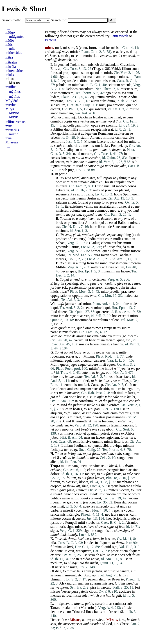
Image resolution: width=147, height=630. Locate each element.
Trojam (75, 64)
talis (80, 571)
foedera (107, 421)
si (129, 206)
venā (63, 458)
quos (112, 247)
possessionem (60, 158)
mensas (55, 595)
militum (84, 129)
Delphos (71, 89)
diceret (55, 109)
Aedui (132, 97)
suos (95, 389)
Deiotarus (85, 117)
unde (129, 356)
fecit (53, 449)
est (58, 227)
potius (64, 417)
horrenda (125, 486)
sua (126, 239)
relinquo (109, 287)
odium (119, 267)
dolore (55, 474)
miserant (56, 101)
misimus (62, 231)
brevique (116, 445)
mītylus (10, 105)
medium (56, 563)
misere (136, 251)
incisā (54, 458)
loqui (54, 308)
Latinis (74, 247)
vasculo (105, 587)
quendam (96, 73)
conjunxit (95, 445)
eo (111, 222)
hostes (77, 409)
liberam (55, 502)
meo (113, 210)
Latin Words (119, 36)
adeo (86, 506)
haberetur (62, 190)
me (111, 117)
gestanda (62, 247)
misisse (80, 526)
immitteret (83, 421)
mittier (75, 52)
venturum (87, 121)
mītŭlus (10, 87)
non (53, 506)
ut (55, 93)
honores (127, 425)
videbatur (92, 522)
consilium (86, 401)
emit (118, 454)
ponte (59, 551)
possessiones (115, 417)
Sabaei (61, 243)
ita (66, 206)
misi (91, 64)
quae (105, 251)
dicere (62, 312)
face (127, 376)
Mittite (61, 267)
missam (107, 271)
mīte (12, 48)
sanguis (113, 470)
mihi (70, 182)
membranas (125, 482)
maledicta (131, 295)
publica (55, 498)
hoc (134, 105)
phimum (56, 579)
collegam (74, 125)
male (133, 304)
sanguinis (102, 531)
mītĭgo (10, 32)
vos (60, 433)
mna (8, 138)
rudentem (57, 356)
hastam (110, 539)
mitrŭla (10, 66)
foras (54, 73)
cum (84, 64)
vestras (100, 417)
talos (122, 575)
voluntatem (78, 210)
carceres (99, 360)
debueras (78, 518)
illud (53, 312)
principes (111, 190)
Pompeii (71, 522)
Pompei (116, 145)
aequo (82, 364)
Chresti (108, 182)
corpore (55, 486)
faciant (116, 425)
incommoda (83, 320)
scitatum (114, 85)
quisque (113, 571)
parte (103, 336)
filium (126, 68)
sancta (54, 514)
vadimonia (81, 182)
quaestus (106, 344)
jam (68, 304)
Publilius (56, 129)
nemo (66, 498)
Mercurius (88, 608)
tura (132, 239)
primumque (110, 77)
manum (83, 583)
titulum (122, 393)
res (93, 506)
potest (104, 433)
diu (124, 502)
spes (73, 271)
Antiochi (91, 222)
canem (124, 571)
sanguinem (131, 454)
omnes (90, 328)
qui (128, 105)
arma (98, 583)
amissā (81, 336)
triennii (118, 344)
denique (56, 612)
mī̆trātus (11, 62)
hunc (93, 227)
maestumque (118, 263)
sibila (137, 486)
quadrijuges (68, 364)
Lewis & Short (24, 9)
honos (131, 186)
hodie (118, 194)
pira (93, 587)
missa (122, 93)
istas (133, 287)
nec (135, 385)
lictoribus (121, 441)
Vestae (65, 591)
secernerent (64, 194)
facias (105, 145)
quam (76, 77)
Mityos (14, 113)
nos (110, 376)
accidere (125, 591)
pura (74, 591)
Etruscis (87, 194)
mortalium (100, 320)
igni (114, 547)
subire (126, 328)
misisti (116, 48)
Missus (14, 83)
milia (74, 129)
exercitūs (114, 336)
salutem (61, 202)
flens (117, 502)
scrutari (77, 304)
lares (131, 393)
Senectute (120, 227)
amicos (72, 389)
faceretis (125, 413)
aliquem (73, 150)
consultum (86, 89)
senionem (57, 575)
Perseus (50, 40)
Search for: (59, 20)
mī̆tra (9, 57)
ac (103, 267)
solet (85, 595)
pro (109, 105)
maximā (93, 336)
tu (127, 287)
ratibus (125, 251)
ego (108, 93)
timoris (61, 526)
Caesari (122, 97)
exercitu (112, 125)
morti (84, 150)
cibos (93, 591)
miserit (68, 510)
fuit (112, 506)
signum (89, 531)
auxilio (110, 97)
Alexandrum (68, 583)
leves (65, 271)
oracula (126, 85)
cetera (89, 308)
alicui (95, 101)
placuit (124, 190)
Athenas (96, 137)
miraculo (102, 506)
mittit (108, 73)
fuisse (121, 206)
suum (136, 68)
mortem (86, 154)
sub (134, 162)
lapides (89, 543)
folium (71, 478)
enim (82, 198)
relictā (118, 612)
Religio (73, 514)
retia (66, 567)
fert (137, 587)
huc (114, 93)
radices (90, 474)
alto (103, 555)
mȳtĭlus (14, 96)
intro (108, 368)
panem (93, 579)
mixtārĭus (12, 130)
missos (84, 344)
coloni (60, 255)
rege (73, 316)
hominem (66, 113)
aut (133, 571)
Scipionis (120, 518)
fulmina (56, 547)
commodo (102, 210)
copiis (68, 121)
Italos (98, 612)
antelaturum (107, 206)
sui (52, 526)
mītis (9, 44)
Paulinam (80, 445)
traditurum (121, 133)
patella (83, 591)
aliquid (106, 547)
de (74, 81)
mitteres (62, 186)
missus (126, 89)
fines (89, 612)
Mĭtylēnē (11, 101)
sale (116, 397)
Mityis (13, 117)
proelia (114, 291)
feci (86, 385)
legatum (91, 133)
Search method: (13, 20)
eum (98, 81)
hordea (96, 251)
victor (67, 612)
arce (58, 555)
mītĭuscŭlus (13, 52)
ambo (54, 113)
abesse (115, 433)
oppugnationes (60, 295)
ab (78, 194)
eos (52, 417)
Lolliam (67, 445)
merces (61, 259)
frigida (121, 247)
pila (53, 543)
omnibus (56, 121)
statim (85, 137)
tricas (63, 291)
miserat (107, 129)
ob (97, 64)
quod (62, 328)
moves (124, 514)
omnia (54, 299)
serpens (113, 486)
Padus (94, 243)
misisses (62, 210)
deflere (114, 320)
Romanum (105, 133)
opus (94, 125)
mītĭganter (16, 36)
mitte (125, 304)
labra (114, 514)
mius (8, 126)
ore (62, 522)
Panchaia (124, 255)
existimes (76, 206)
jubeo (54, 437)
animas (119, 603)
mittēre (108, 612)
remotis (78, 441)
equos (111, 364)
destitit (104, 389)
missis (108, 441)
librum (103, 227)
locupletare (58, 389)
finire (110, 267)
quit (90, 352)
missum (94, 145)
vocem (124, 490)
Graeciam (127, 64)
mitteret (75, 417)
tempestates (112, 328)
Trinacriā (78, 612)
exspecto (62, 198)
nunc (76, 360)
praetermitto (77, 287)
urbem (55, 137)
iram (116, 271)
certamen (99, 279)
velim (88, 206)
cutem (86, 372)
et (100, 182)
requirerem (65, 93)
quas (96, 255)
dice (58, 571)
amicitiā (118, 105)
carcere (92, 364)
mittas (123, 77)
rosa (69, 595)
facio (77, 433)
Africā (129, 433)
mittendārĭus (14, 71)
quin (122, 287)
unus (123, 506)
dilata (94, 182)
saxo (91, 555)
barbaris (56, 510)
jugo (71, 170)
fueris (73, 332)
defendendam (109, 64)
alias (109, 603)
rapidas (85, 559)
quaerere (102, 312)
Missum (90, 141)
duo (67, 129)
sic (129, 608)
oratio (132, 518)
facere (101, 141)
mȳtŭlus (15, 91)
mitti (96, 190)
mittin (93, 368)
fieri (86, 381)
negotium (132, 389)
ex (122, 433)
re (139, 494)
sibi (105, 445)
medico (121, 186)
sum (134, 89)
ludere (54, 97)
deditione (83, 81)
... (8, 28)
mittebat (78, 85)
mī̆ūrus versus (15, 122)
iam (61, 316)
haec (92, 340)
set (77, 56)
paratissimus (59, 332)
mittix (9, 75)
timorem (135, 263)
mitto (105, 291)
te (51, 93)
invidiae (126, 470)
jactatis (97, 571)
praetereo (95, 287)
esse (76, 121)
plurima (86, 77)
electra (106, 243)
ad (67, 64)
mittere (134, 141)
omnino (97, 441)
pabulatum (63, 85)
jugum (55, 166)
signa (62, 77)
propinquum (71, 73)
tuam (90, 210)
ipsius (54, 522)
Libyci (115, 251)
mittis (54, 291)
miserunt (108, 81)
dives (113, 255)
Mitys (9, 109)
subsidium (107, 101)
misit (117, 117)
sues (65, 409)
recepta (96, 129)
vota (106, 413)
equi (68, 360)
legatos (66, 81)
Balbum (123, 222)
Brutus (91, 198)
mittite (134, 109)
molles (118, 239)
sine (135, 470)
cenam (59, 162)
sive (88, 441)
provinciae (96, 466)
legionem (112, 437)
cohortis (72, 145)
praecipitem (119, 551)
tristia (65, 608)
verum (79, 340)
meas (99, 328)
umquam (84, 389)
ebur (108, 239)
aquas (95, 559)
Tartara (55, 608)
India (92, 239)
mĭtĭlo (9, 40)
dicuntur (87, 360)
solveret (100, 109)
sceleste (71, 356)
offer (100, 397)
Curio (99, 186)
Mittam (89, 356)
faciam (110, 340)
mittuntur (57, 360)
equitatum (97, 97)
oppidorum (80, 295)
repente (118, 510)
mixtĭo (13, 134)
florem (55, 482)
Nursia (61, 251)
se (124, 117)
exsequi (123, 316)
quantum (93, 433)
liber (81, 222)
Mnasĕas (11, 142)
